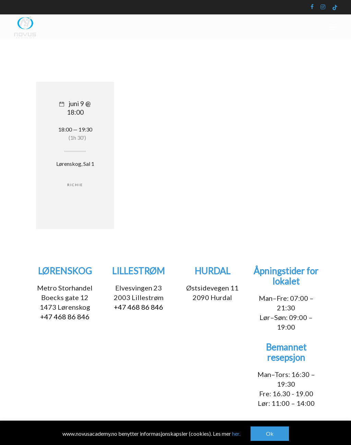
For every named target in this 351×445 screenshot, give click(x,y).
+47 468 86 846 (64, 316)
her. (236, 433)
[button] (333, 41)
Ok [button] (270, 433)
